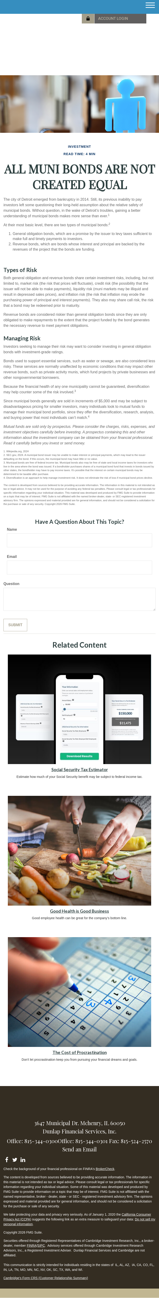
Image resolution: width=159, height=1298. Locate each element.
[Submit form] (15, 625)
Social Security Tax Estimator (79, 769)
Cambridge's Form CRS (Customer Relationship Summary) (45, 1278)
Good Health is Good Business (79, 911)
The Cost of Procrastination (80, 1052)
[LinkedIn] (23, 1159)
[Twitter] (15, 1159)
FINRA (31, 1245)
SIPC (41, 1245)
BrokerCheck (105, 1169)
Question (11, 584)
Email (12, 557)
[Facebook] (6, 1159)
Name (12, 529)
